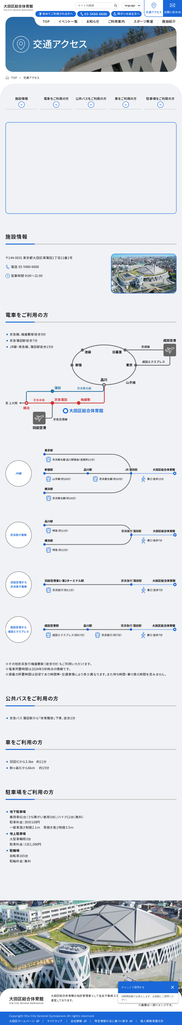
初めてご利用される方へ (58, 14)
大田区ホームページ (22, 1021)
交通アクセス (154, 12)
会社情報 (76, 1021)
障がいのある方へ (128, 14)
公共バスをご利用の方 (91, 98)
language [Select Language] (130, 5)
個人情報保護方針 (152, 1021)
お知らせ (92, 21)
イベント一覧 (68, 21)
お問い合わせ (172, 12)
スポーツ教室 (143, 21)
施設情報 (21, 98)
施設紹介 (169, 21)
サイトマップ (54, 1021)
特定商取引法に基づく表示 (111, 1021)
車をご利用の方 (126, 98)
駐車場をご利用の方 (160, 98)
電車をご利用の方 (56, 98)
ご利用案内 (116, 21)
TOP (46, 21)
